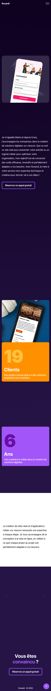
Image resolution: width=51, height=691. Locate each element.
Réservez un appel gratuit (18, 185)
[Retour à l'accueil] (5, 3)
